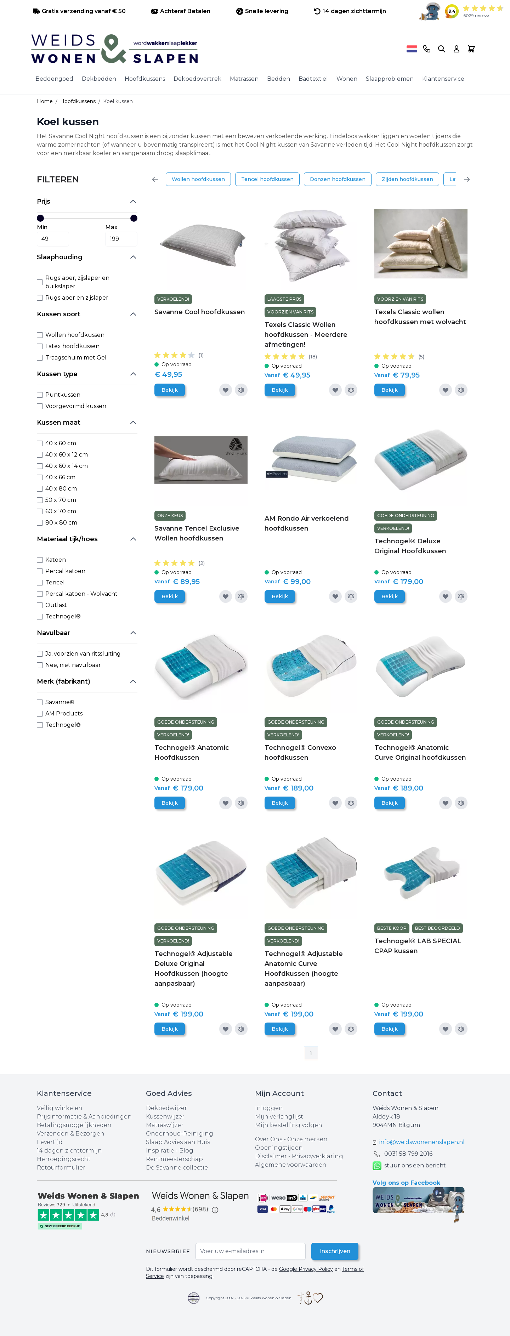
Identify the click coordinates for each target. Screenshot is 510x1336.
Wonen (346, 78)
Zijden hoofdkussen (407, 179)
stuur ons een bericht (409, 1165)
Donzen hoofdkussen (338, 179)
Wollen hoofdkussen (198, 179)
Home (45, 101)
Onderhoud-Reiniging (179, 1133)
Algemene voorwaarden (291, 1164)
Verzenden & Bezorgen (70, 1133)
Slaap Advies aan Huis (178, 1142)
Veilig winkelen (60, 1108)
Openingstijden (279, 1147)
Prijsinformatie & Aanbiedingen (84, 1116)
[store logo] (216, 48)
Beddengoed (54, 78)
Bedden (278, 78)
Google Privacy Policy (306, 1269)
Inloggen (269, 1108)
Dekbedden (99, 78)
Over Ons (268, 1139)
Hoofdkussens (145, 78)
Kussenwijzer (165, 1116)
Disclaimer (271, 1156)
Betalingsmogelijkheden (74, 1125)
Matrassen (244, 78)
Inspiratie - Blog (169, 1150)
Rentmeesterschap (174, 1159)
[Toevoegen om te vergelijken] (241, 390)
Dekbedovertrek (197, 78)
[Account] (456, 48)
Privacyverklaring (317, 1156)
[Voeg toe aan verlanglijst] (225, 390)
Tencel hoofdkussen (267, 179)
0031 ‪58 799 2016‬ (408, 1153)
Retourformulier (61, 1167)
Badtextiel (313, 78)
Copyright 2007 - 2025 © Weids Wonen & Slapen (248, 1298)
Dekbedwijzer (166, 1108)
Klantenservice (443, 78)
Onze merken (307, 1139)
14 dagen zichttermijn (69, 1150)
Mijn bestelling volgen (288, 1125)
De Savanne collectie (177, 1167)
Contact (387, 1093)
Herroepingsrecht (64, 1159)
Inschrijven (334, 1251)
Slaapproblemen (390, 78)
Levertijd (50, 1142)
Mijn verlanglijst (279, 1116)
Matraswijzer (164, 1125)
